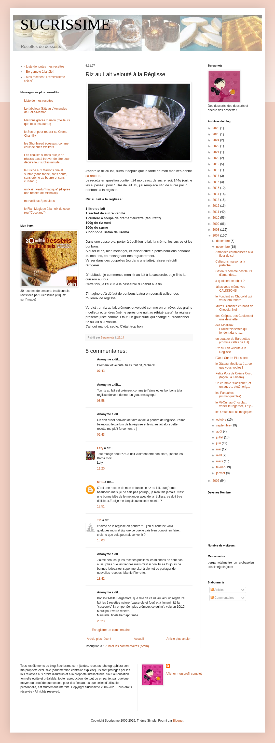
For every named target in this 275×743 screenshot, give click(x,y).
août (219, 431)
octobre (221, 419)
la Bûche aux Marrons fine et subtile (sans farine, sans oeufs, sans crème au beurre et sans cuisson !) (45, 175)
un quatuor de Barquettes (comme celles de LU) (232, 340)
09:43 (101, 434)
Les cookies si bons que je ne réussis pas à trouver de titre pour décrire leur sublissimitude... (47, 158)
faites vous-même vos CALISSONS (230, 288)
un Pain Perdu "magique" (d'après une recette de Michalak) (47, 191)
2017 (216, 176)
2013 (216, 200)
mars (220, 461)
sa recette (93, 176)
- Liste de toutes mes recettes (44, 66)
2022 (216, 146)
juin (219, 443)
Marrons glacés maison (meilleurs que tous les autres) (47, 122)
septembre (223, 425)
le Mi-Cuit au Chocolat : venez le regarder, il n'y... (234, 404)
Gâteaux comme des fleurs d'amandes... (233, 273)
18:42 (101, 578)
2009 (216, 224)
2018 (216, 170)
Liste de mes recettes (38, 100)
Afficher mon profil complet (184, 673)
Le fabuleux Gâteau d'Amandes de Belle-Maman (45, 110)
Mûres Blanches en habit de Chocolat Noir (234, 307)
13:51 (101, 506)
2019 (216, 164)
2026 (216, 128)
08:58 (101, 400)
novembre (223, 247)
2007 (216, 235)
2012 (216, 205)
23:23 (101, 621)
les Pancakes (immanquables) (228, 394)
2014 (216, 194)
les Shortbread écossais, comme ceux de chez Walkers (46, 145)
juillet (220, 437)
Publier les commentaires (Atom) (127, 646)
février (221, 467)
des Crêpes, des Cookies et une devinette (234, 317)
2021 (216, 152)
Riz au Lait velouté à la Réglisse (230, 350)
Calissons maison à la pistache (230, 263)
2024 (216, 140)
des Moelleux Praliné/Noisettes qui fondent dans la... (231, 328)
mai (219, 449)
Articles (217, 590)
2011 (216, 212)
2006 (216, 481)
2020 (216, 158)
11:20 (101, 468)
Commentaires (222, 597)
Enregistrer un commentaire (111, 630)
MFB (100, 482)
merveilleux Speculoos (39, 201)
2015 (216, 188)
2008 (216, 229)
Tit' (99, 520)
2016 (216, 182)
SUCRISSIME (65, 24)
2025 (216, 134)
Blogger (178, 720)
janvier (221, 473)
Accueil (139, 639)
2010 (216, 217)
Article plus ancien (179, 639)
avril (219, 455)
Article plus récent (99, 639)
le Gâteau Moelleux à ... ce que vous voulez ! (233, 365)
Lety (100, 448)
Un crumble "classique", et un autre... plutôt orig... (233, 384)
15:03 (101, 540)
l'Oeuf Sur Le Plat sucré (231, 358)
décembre (223, 241)
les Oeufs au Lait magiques (233, 412)
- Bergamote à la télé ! (39, 71)
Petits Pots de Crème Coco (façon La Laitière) (233, 375)
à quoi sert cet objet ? (230, 281)
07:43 (101, 371)
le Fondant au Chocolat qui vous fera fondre (233, 298)
